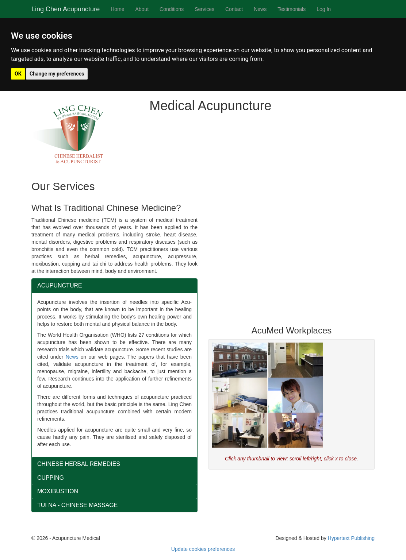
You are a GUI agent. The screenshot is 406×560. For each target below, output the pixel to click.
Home (117, 9)
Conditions (172, 9)
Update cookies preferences (203, 549)
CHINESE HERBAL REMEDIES (78, 464)
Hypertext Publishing (351, 538)
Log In (324, 9)
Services (204, 9)
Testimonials (291, 9)
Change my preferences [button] (57, 74)
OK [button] (18, 74)
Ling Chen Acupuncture (65, 9)
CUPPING (50, 478)
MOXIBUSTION (57, 491)
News (260, 9)
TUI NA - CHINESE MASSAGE (77, 505)
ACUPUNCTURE (59, 285)
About (142, 9)
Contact (234, 9)
